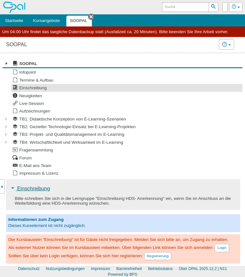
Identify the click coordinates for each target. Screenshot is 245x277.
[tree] (122, 118)
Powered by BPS (122, 274)
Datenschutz (29, 268)
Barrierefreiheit (129, 268)
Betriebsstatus (160, 268)
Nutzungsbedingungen (65, 268)
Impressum (100, 268)
